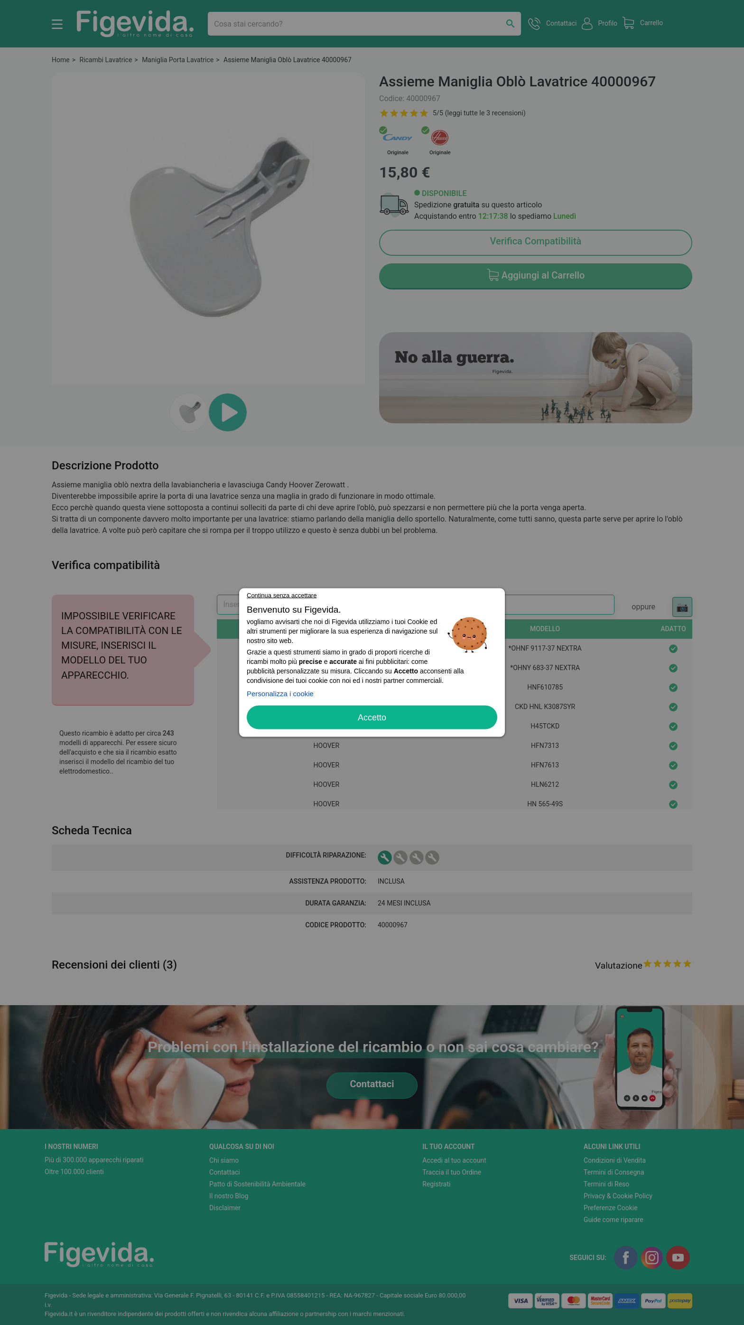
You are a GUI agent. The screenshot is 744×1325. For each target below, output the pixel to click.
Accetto (372, 717)
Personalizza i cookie (280, 694)
